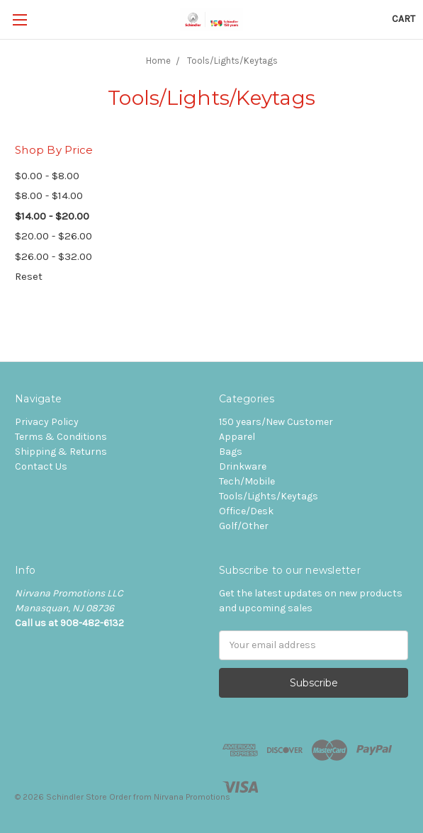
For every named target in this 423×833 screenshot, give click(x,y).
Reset (29, 276)
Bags (230, 452)
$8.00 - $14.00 (49, 195)
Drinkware (242, 466)
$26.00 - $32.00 (53, 256)
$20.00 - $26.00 (53, 236)
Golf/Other (244, 526)
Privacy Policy (47, 422)
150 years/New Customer (276, 422)
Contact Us (41, 466)
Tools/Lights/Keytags (268, 496)
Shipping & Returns (61, 452)
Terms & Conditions (61, 437)
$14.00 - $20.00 (52, 216)
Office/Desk (246, 511)
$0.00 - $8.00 (47, 175)
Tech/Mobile (247, 481)
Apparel (237, 437)
